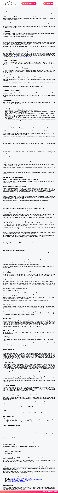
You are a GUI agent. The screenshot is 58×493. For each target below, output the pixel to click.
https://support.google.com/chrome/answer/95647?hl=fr (21, 478)
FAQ (44, 491)
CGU (46, 491)
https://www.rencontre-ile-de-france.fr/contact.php (44, 47)
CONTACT (55, 491)
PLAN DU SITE (50, 491)
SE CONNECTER (48, 3)
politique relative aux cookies (26, 212)
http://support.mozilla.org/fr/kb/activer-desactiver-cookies (21, 480)
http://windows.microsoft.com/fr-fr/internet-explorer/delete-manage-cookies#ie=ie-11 (26, 479)
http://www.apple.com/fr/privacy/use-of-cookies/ (16, 481)
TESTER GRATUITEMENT (29, 3)
